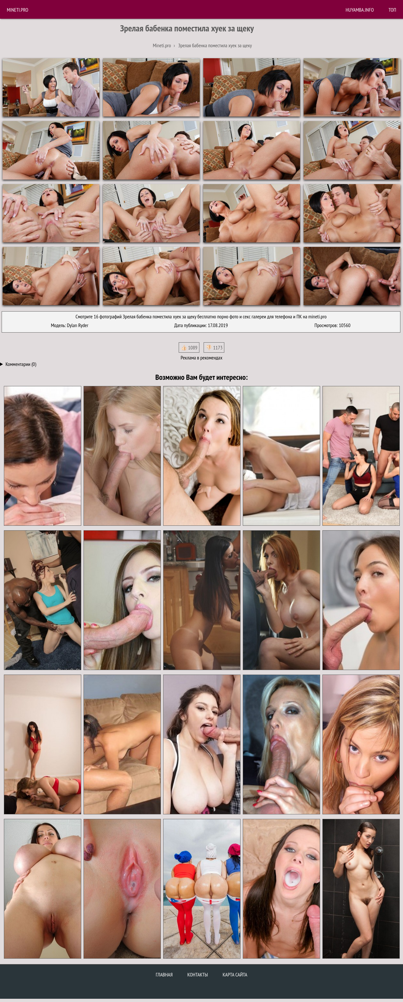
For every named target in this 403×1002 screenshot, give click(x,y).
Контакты (197, 974)
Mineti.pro (17, 9)
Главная (164, 974)
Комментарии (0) (21, 364)
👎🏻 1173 (214, 347)
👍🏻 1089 (189, 347)
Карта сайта (235, 974)
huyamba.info (360, 9)
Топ (392, 9)
